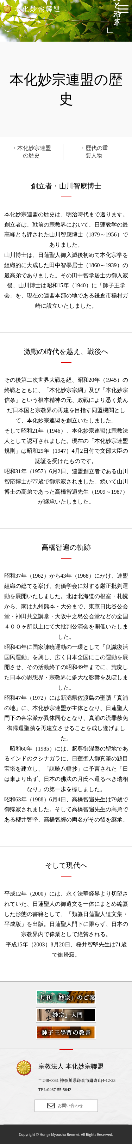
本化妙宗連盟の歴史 (34, 151)
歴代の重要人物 (97, 151)
